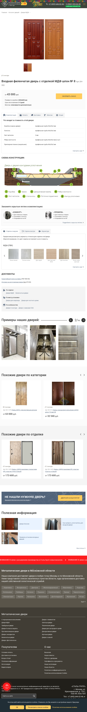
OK (17, 707)
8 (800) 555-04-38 (73, 4)
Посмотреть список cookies (38, 707)
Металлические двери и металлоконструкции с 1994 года (14, 4)
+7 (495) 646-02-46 (56, 4)
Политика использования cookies (64, 707)
